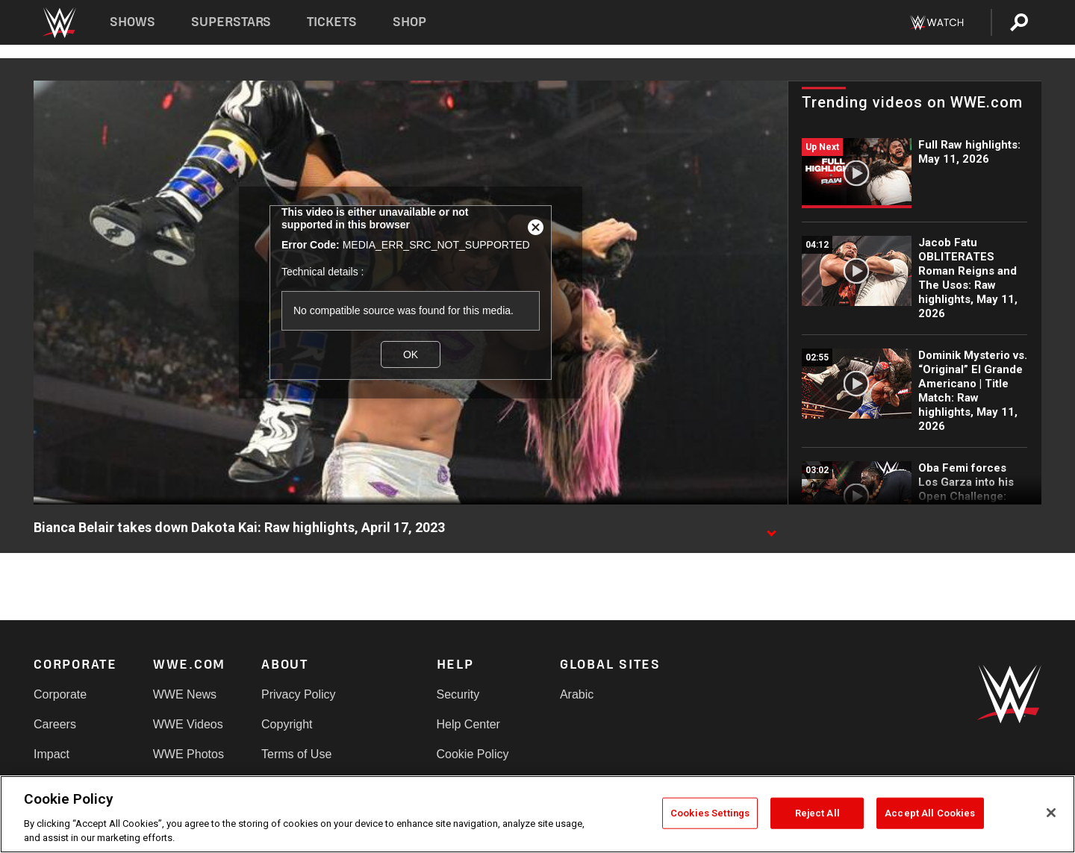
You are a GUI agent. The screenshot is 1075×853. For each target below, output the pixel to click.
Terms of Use (296, 754)
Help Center (468, 724)
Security (458, 694)
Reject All (817, 813)
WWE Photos (188, 754)
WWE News (184, 694)
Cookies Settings (710, 813)
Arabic (576, 694)
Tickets (332, 22)
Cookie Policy (473, 754)
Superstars (231, 22)
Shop (409, 22)
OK (410, 354)
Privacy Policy (298, 694)
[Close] (1051, 812)
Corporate (60, 694)
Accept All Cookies (930, 813)
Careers (55, 724)
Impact (51, 754)
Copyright (286, 724)
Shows (132, 22)
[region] (537, 814)
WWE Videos (188, 724)
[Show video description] (771, 528)
